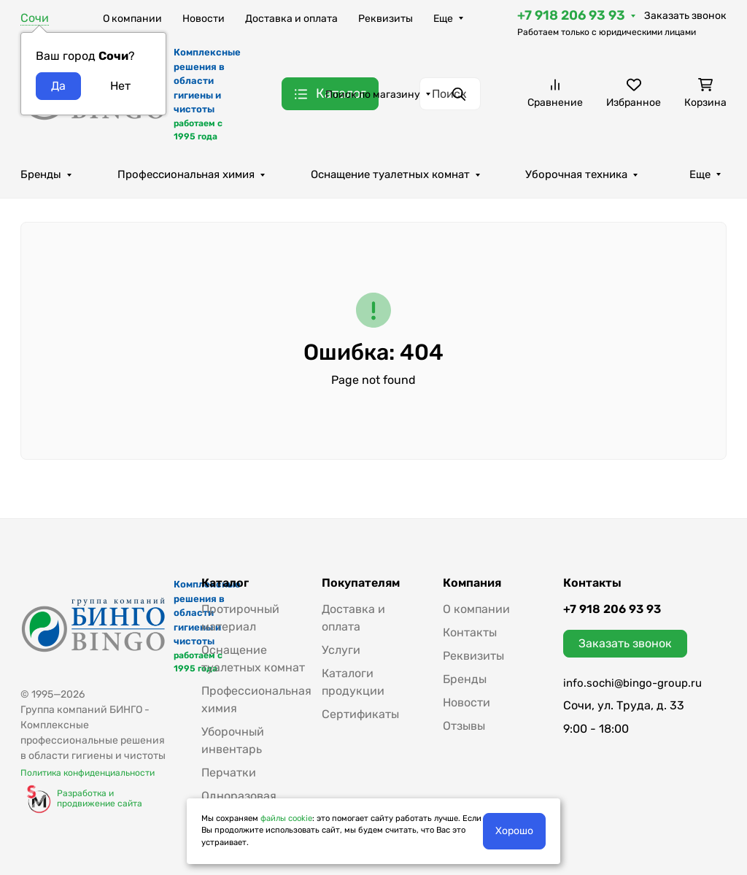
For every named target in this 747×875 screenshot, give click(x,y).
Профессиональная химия (186, 174)
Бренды (40, 174)
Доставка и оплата (291, 18)
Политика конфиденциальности (87, 773)
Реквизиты (385, 18)
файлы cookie (286, 818)
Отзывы (464, 726)
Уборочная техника (576, 174)
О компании (132, 18)
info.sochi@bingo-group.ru (632, 683)
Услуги (341, 650)
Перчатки (228, 772)
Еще (443, 18)
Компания (472, 583)
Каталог (225, 583)
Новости (203, 18)
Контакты (470, 632)
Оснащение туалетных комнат (390, 174)
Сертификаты (360, 714)
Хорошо (514, 831)
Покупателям (361, 583)
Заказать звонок (685, 15)
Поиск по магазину (372, 94)
